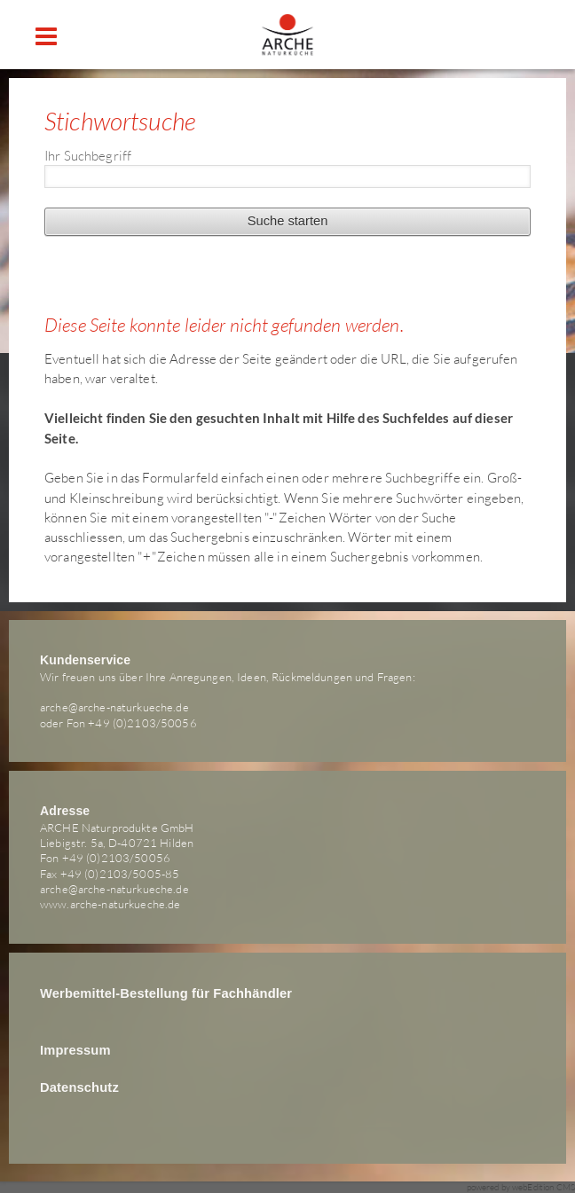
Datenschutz (79, 1087)
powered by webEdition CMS (521, 1187)
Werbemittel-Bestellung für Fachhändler (166, 993)
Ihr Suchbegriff (87, 154)
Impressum (75, 1050)
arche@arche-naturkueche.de (114, 707)
